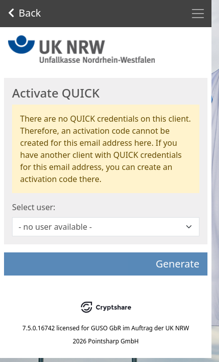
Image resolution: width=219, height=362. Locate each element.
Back (24, 13)
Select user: (33, 207)
